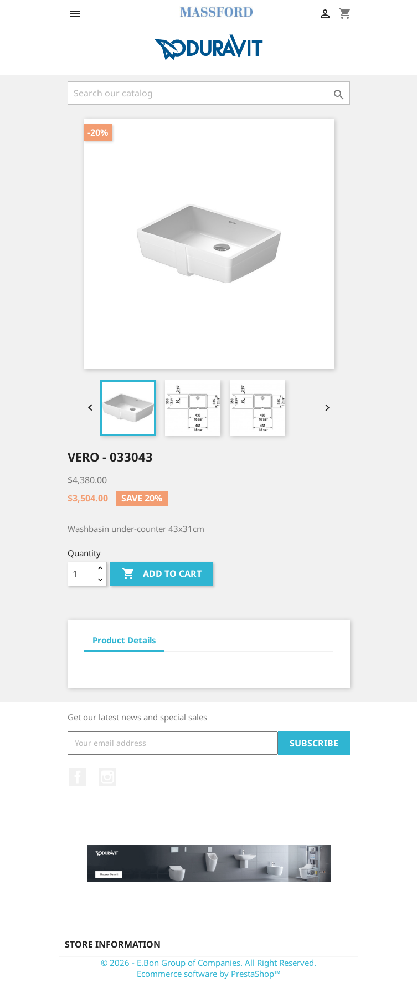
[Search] (209, 93)
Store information (113, 944)
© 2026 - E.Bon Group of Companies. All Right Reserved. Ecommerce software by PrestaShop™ (208, 968)
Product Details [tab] (124, 640)
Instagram (107, 777)
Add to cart (162, 574)
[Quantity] (81, 574)
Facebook (77, 777)
